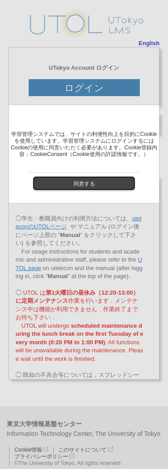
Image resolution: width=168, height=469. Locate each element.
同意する (84, 184)
